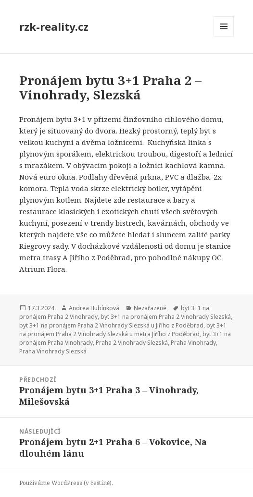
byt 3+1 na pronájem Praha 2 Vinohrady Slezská (166, 317)
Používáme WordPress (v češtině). (66, 483)
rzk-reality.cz (54, 26)
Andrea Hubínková (94, 308)
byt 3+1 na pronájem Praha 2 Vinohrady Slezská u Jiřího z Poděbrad (111, 325)
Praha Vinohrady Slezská (53, 351)
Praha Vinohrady (193, 343)
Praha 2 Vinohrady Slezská (132, 343)
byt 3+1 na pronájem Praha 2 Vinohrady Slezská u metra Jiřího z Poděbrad (123, 329)
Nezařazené (150, 308)
